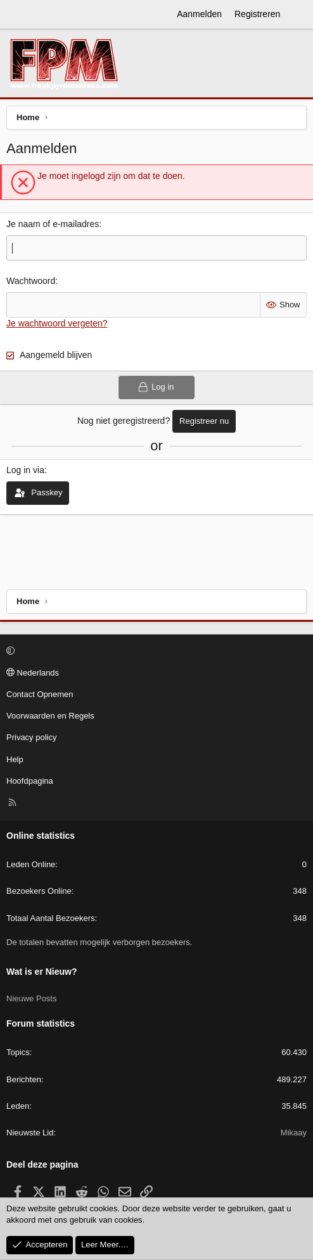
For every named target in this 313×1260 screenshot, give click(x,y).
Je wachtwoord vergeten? (57, 323)
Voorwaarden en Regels (50, 715)
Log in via (25, 470)
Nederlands (32, 672)
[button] (154, 651)
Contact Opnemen (39, 694)
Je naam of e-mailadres (52, 224)
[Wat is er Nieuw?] (298, 14)
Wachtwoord (30, 281)
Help (14, 759)
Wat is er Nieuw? (41, 972)
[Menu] (16, 15)
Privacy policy (31, 737)
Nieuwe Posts (31, 998)
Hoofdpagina (29, 781)
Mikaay (294, 1132)
